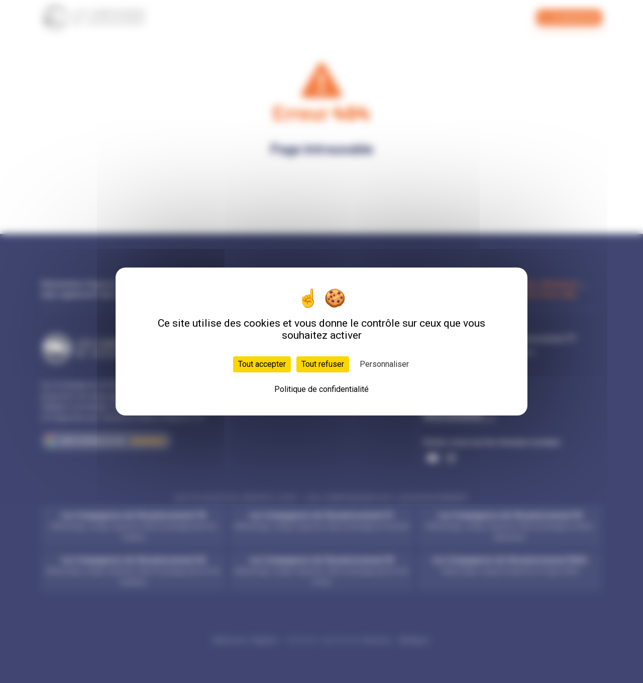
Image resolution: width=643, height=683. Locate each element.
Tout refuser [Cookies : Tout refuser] (322, 364)
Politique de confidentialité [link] (321, 389)
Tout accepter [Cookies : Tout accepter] (262, 364)
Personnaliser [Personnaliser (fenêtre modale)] (384, 364)
